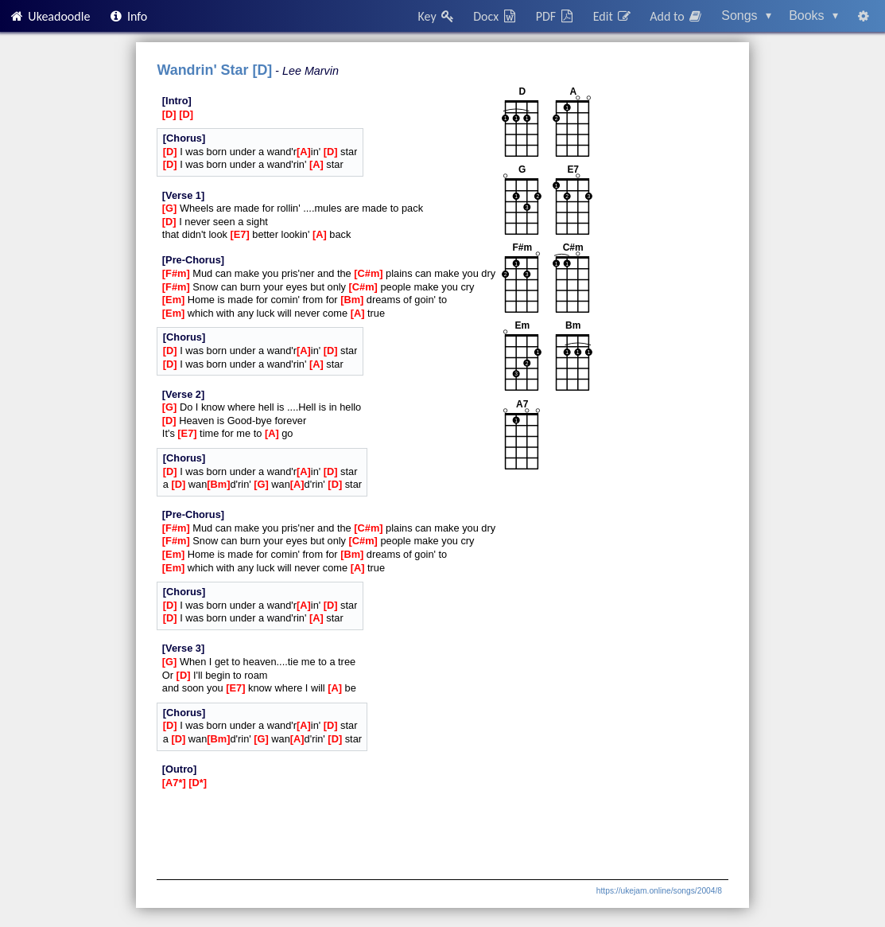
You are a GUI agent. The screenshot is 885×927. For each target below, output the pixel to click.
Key (437, 16)
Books (813, 15)
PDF (556, 16)
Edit (612, 16)
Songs (746, 15)
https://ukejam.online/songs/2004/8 (659, 890)
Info (128, 16)
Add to (677, 16)
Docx (495, 16)
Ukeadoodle (49, 16)
